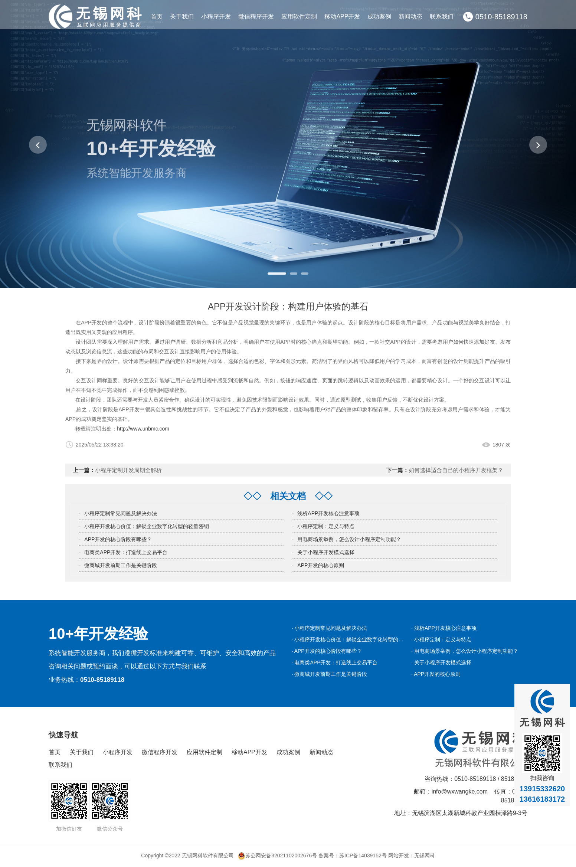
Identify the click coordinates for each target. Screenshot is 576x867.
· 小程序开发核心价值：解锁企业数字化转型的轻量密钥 (355, 639)
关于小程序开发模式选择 (325, 552)
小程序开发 (216, 16)
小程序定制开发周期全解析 (128, 470)
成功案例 (379, 16)
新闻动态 (410, 16)
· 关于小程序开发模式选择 (441, 662)
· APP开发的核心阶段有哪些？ (327, 651)
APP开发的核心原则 (320, 565)
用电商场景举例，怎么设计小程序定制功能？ (349, 539)
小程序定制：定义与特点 (325, 526)
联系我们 (442, 16)
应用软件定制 (299, 16)
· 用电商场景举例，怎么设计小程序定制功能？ (464, 651)
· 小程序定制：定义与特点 (441, 639)
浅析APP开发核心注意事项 (328, 513)
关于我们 (182, 16)
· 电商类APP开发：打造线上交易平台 (335, 662)
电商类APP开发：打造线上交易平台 (125, 552)
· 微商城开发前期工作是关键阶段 (329, 674)
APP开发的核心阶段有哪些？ (118, 539)
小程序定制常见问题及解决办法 (120, 513)
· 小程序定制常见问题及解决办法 (329, 628)
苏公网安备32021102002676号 (277, 855)
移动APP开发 (342, 16)
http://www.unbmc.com (143, 429)
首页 (157, 16)
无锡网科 (424, 855)
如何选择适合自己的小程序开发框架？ (456, 470)
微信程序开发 (256, 16)
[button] (38, 145)
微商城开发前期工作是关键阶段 (120, 565)
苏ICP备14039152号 (363, 855)
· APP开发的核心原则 (436, 674)
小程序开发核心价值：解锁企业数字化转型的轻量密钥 (146, 526)
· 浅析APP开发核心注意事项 (444, 628)
